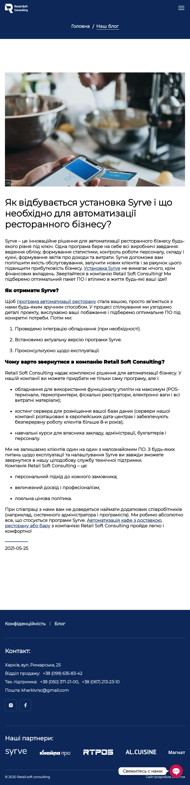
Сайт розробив (165, 777)
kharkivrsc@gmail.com (45, 690)
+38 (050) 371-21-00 (59, 681)
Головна (80, 26)
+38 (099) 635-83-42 (62, 673)
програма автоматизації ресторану (56, 301)
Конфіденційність (25, 624)
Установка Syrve (102, 268)
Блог (59, 624)
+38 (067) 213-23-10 (100, 681)
